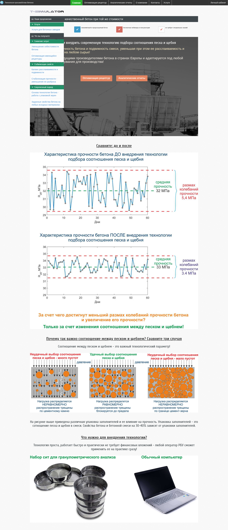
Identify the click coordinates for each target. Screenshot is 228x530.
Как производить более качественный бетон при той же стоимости (117, 19)
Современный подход (42, 87)
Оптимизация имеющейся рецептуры (44, 57)
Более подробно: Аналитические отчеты (162, 496)
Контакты (63, 525)
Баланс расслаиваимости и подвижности (45, 71)
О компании (48, 525)
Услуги (35, 24)
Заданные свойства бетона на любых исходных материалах (46, 103)
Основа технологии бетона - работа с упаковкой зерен (45, 94)
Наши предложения (41, 19)
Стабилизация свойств (42, 64)
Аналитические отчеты (151, 82)
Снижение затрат (40, 41)
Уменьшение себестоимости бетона (45, 48)
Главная (34, 525)
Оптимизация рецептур (116, 82)
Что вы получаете (40, 36)
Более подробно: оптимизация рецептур (106, 496)
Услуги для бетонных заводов (46, 29)
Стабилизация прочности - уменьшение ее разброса (44, 80)
